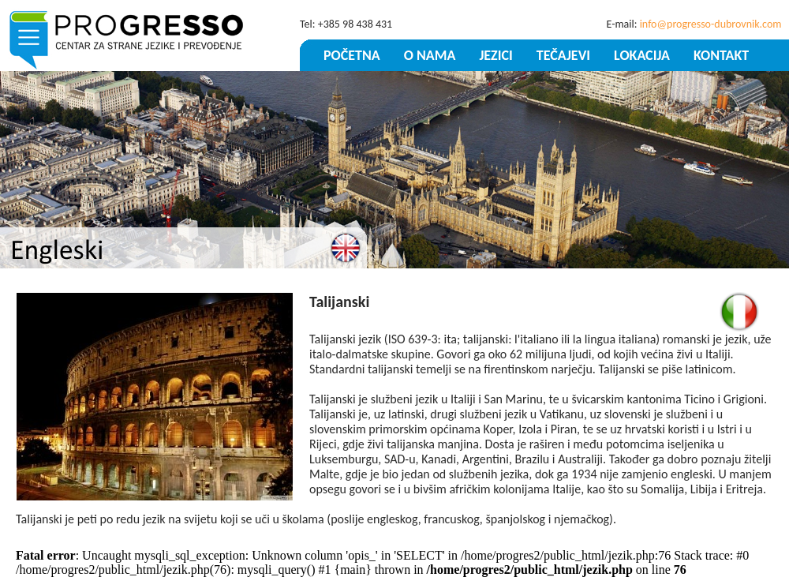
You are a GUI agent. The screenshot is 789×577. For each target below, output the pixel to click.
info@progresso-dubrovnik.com (711, 24)
